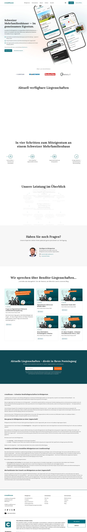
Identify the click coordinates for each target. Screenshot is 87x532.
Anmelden (71, 2)
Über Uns (46, 498)
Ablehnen (76, 522)
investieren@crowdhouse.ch (47, 254)
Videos (65, 501)
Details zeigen (19, 529)
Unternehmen (35, 2)
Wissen (41, 2)
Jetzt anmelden (58, 368)
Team (46, 500)
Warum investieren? (29, 501)
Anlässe (46, 2)
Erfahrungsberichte (29, 503)
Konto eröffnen (79, 2)
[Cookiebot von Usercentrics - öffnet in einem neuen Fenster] (8, 529)
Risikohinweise (24, 47)
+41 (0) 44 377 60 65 (45, 256)
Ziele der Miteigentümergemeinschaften (33, 505)
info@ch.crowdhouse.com (9, 504)
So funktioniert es (28, 498)
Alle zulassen (77, 518)
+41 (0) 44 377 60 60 (8, 506)
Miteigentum (27, 2)
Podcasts (66, 500)
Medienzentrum (67, 498)
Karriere (46, 501)
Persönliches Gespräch (18, 50)
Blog (65, 503)
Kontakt (52, 2)
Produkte (27, 500)
